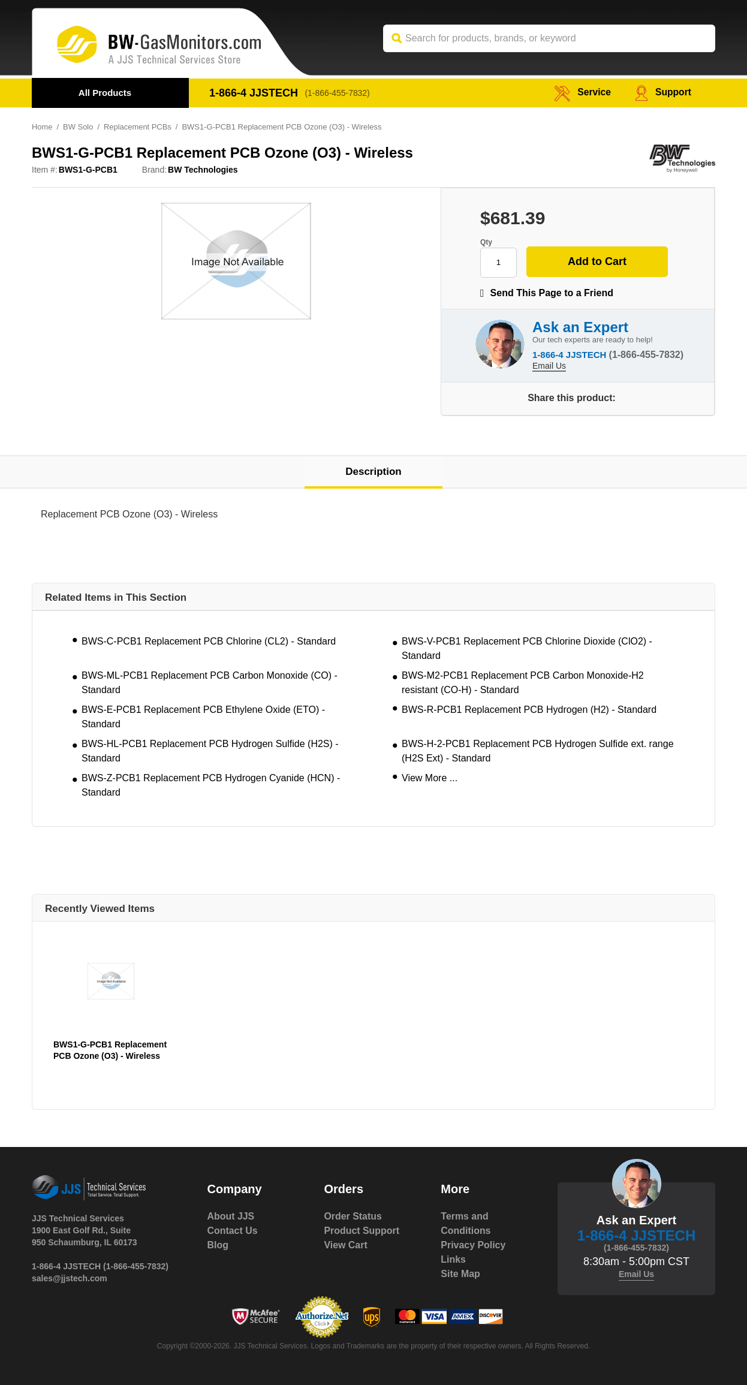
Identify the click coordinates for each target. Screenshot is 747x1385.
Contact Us (232, 1231)
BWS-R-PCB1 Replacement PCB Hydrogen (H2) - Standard (529, 709)
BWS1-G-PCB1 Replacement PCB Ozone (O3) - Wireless (110, 1050)
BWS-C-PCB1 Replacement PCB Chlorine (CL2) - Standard (209, 641)
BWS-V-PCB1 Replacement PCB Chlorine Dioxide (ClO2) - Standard (527, 648)
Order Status (353, 1216)
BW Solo (78, 126)
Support (662, 93)
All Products (105, 93)
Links (453, 1259)
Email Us (549, 366)
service (581, 93)
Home (42, 126)
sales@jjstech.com (69, 1278)
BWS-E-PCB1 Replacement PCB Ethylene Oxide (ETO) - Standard (203, 716)
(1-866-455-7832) (338, 93)
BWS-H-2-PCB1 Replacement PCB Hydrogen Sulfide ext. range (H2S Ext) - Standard (538, 751)
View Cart (346, 1245)
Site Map (460, 1274)
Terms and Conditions (466, 1223)
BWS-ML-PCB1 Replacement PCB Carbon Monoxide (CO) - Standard (210, 682)
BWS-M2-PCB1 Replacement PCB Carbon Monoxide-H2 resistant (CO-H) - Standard (523, 682)
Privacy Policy (473, 1245)
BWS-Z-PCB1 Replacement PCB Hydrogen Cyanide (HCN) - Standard (211, 785)
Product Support (361, 1231)
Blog (218, 1245)
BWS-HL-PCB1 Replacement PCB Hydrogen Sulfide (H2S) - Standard (210, 751)
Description (373, 471)
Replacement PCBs (138, 126)
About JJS (231, 1216)
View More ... (429, 778)
